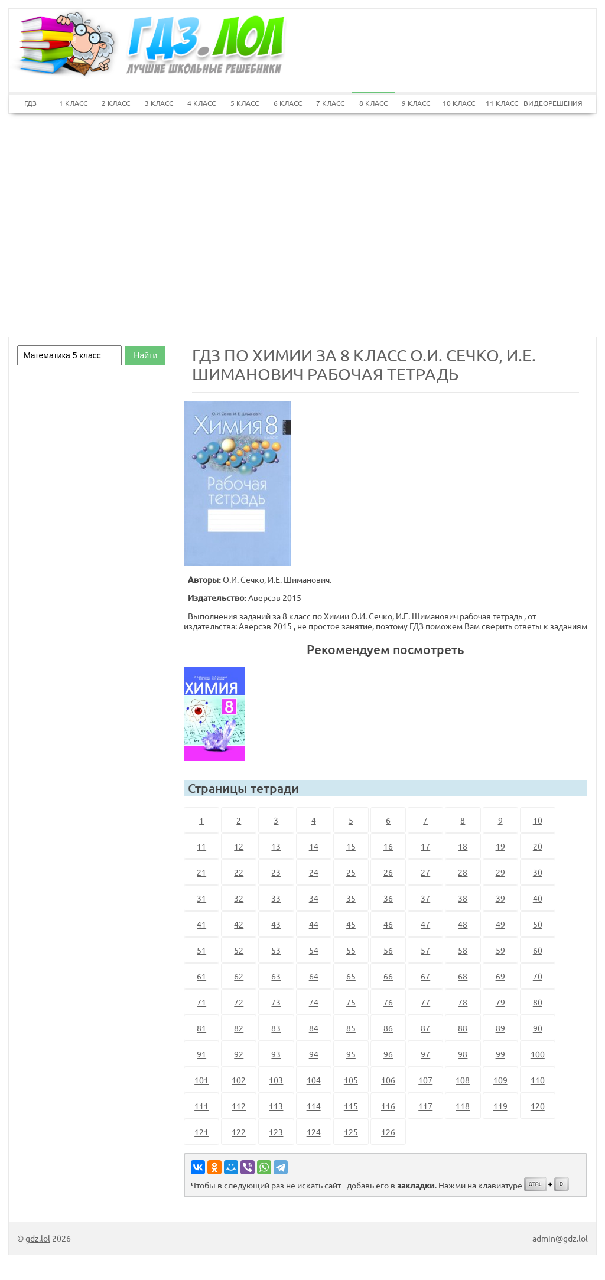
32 (238, 898)
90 (537, 1028)
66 (388, 976)
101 (201, 1080)
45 (351, 924)
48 (462, 924)
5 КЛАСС (244, 102)
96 (388, 1054)
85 (351, 1028)
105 (351, 1080)
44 (313, 924)
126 (388, 1131)
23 (276, 872)
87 (425, 1028)
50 (537, 924)
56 (388, 950)
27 (425, 872)
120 (538, 1106)
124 (314, 1131)
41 (201, 924)
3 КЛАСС (159, 102)
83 (276, 1028)
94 (313, 1054)
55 (351, 950)
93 (276, 1054)
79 (500, 1002)
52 (238, 950)
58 (462, 950)
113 (276, 1106)
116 (388, 1106)
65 (351, 976)
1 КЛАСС (73, 102)
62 (238, 976)
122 (239, 1131)
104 (314, 1080)
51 (201, 950)
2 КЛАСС (116, 102)
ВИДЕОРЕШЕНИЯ (545, 102)
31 (201, 898)
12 (238, 846)
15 (351, 846)
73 (276, 1002)
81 (201, 1028)
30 (537, 872)
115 (351, 1106)
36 (388, 898)
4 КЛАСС (201, 102)
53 (276, 950)
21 (201, 872)
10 (537, 820)
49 (500, 924)
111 (201, 1106)
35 (351, 898)
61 (201, 976)
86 (388, 1028)
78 (462, 1002)
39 (500, 898)
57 (425, 950)
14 (313, 846)
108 (463, 1080)
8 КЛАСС (373, 102)
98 (462, 1054)
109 (500, 1080)
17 (425, 846)
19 (500, 846)
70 (537, 976)
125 (351, 1131)
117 (425, 1106)
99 (500, 1054)
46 (388, 924)
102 (239, 1080)
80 (537, 1002)
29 (500, 872)
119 (500, 1106)
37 (425, 898)
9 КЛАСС (416, 102)
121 (201, 1131)
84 (313, 1028)
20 (537, 846)
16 (388, 846)
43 (276, 924)
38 (462, 898)
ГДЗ (30, 102)
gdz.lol (37, 1238)
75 (351, 1002)
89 (500, 1028)
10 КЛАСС (459, 102)
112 (239, 1106)
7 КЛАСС (330, 102)
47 (425, 924)
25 (351, 872)
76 (388, 1002)
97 (425, 1054)
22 (238, 872)
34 (313, 898)
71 (201, 1002)
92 (238, 1054)
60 (537, 950)
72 (238, 1002)
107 (425, 1080)
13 (276, 846)
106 (388, 1080)
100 (538, 1054)
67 (425, 976)
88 (462, 1028)
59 (500, 950)
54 (313, 950)
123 (276, 1131)
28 (462, 872)
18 (462, 846)
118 (463, 1106)
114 (314, 1106)
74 (313, 1002)
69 (500, 976)
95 (351, 1054)
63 (276, 976)
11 (201, 846)
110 (538, 1080)
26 (388, 872)
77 (425, 1002)
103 (276, 1080)
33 (276, 898)
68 (462, 976)
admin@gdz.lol (560, 1238)
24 (313, 872)
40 (537, 898)
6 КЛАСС (288, 102)
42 (238, 924)
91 (201, 1054)
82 (238, 1028)
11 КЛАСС (502, 102)
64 (313, 976)
